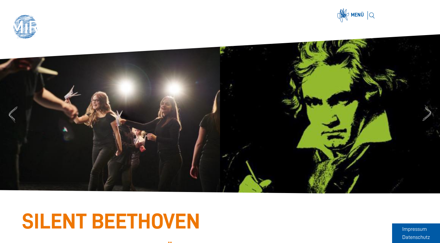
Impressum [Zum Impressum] (414, 229)
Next (427, 113)
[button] (28, 28)
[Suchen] (371, 15)
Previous (12, 113)
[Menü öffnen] (351, 15)
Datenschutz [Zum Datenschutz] (416, 237)
